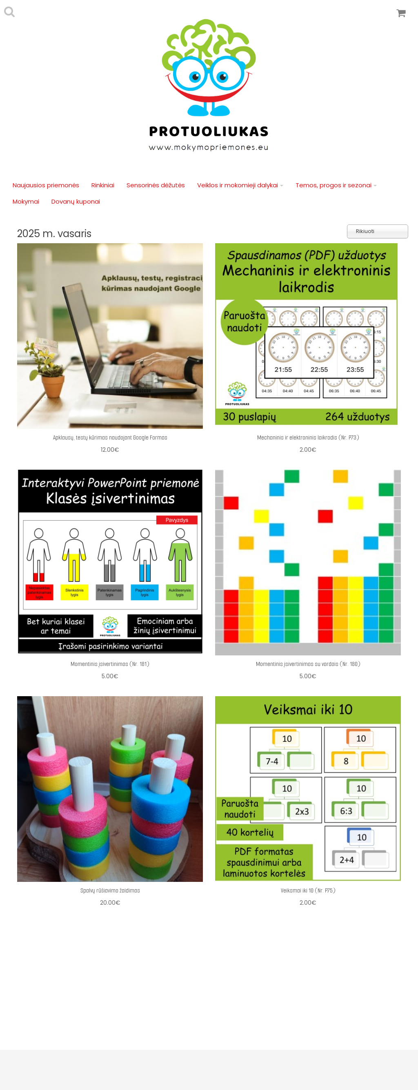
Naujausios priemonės (46, 185)
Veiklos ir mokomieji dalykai (240, 185)
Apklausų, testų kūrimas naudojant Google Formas (110, 437)
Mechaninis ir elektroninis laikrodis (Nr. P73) (308, 437)
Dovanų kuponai (75, 201)
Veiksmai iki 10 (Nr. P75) (308, 890)
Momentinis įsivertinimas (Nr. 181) (110, 664)
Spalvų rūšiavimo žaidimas (110, 890)
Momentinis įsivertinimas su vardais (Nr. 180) (308, 664)
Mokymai (26, 201)
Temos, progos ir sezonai (336, 185)
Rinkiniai (102, 185)
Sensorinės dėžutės (156, 185)
